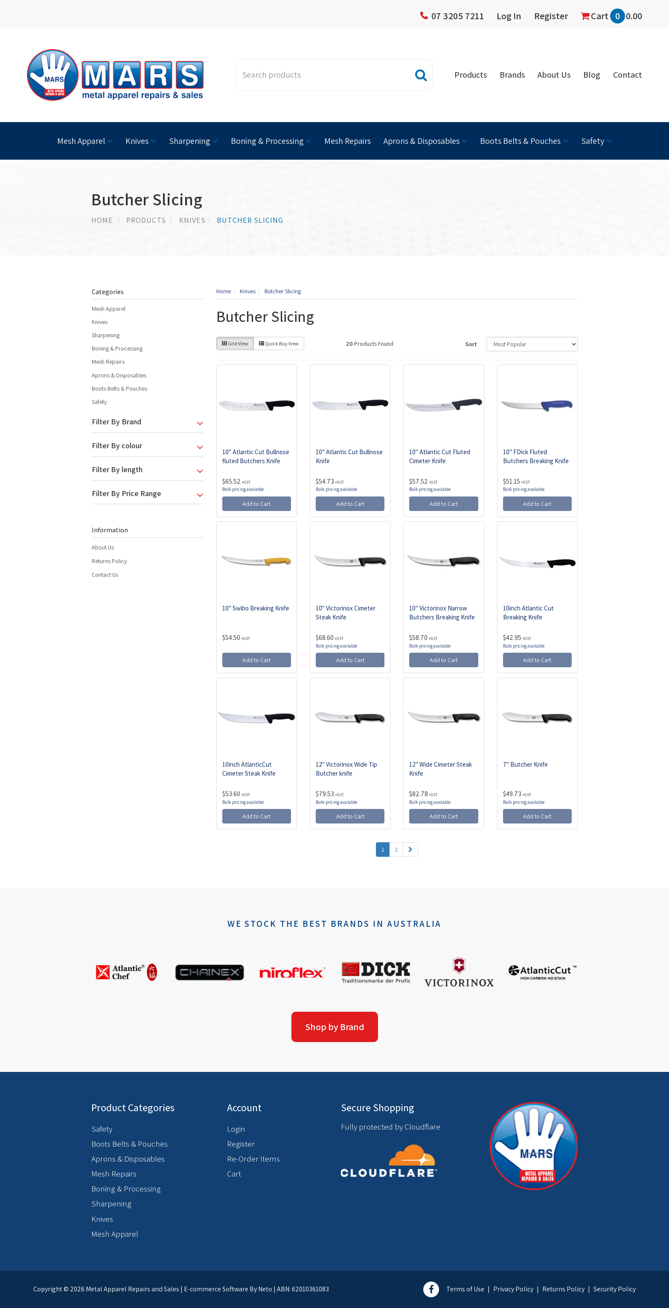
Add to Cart (256, 504)
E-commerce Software (216, 1289)
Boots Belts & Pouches (520, 140)
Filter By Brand (116, 422)
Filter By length (117, 469)
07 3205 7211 (457, 16)
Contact (627, 74)
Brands (512, 74)
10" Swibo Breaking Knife (255, 608)
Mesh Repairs (347, 140)
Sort (471, 344)
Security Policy (614, 1289)
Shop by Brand (334, 1027)
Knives (136, 140)
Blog (591, 74)
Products (470, 74)
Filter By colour (117, 445)
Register (551, 16)
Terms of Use (465, 1289)
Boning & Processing (267, 140)
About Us (554, 74)
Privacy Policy (513, 1289)
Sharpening (189, 140)
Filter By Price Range (126, 493)
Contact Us (105, 574)
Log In (509, 16)
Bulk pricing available (243, 489)
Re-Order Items (253, 1158)
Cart (611, 16)
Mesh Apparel (81, 140)
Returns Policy (109, 561)
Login (236, 1129)
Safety (592, 140)
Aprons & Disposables (422, 140)
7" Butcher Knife (525, 764)
